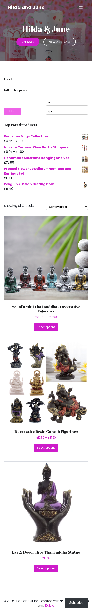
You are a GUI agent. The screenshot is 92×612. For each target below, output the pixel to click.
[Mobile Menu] (80, 7)
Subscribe (76, 602)
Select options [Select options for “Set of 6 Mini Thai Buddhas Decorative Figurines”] (46, 327)
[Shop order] (67, 207)
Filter (12, 111)
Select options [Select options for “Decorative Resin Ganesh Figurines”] (46, 447)
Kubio (49, 605)
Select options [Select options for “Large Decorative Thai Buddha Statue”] (46, 568)
